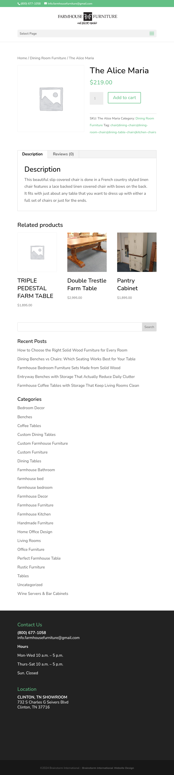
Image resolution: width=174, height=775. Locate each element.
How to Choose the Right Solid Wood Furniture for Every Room (72, 350)
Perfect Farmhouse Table (39, 558)
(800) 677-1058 (31, 632)
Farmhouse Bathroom (36, 470)
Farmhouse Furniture (35, 505)
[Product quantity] (96, 98)
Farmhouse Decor (32, 496)
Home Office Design (34, 532)
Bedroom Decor (31, 408)
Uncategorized (30, 584)
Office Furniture (30, 549)
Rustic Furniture (31, 567)
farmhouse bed (30, 478)
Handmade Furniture (35, 523)
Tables (23, 576)
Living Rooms (29, 540)
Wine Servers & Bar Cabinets (42, 593)
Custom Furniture (32, 452)
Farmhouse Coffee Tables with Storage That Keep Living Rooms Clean (78, 385)
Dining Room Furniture (48, 58)
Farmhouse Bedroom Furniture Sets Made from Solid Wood (69, 368)
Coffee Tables (29, 425)
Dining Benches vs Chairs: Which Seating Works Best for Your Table (76, 359)
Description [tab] (32, 154)
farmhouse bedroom (35, 487)
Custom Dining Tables (36, 434)
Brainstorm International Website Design (108, 768)
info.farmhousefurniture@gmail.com (48, 637)
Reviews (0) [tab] (63, 154)
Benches (24, 417)
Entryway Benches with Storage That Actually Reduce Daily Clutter (76, 376)
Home (22, 58)
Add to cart (124, 98)
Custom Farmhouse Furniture (42, 443)
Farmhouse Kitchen (34, 514)
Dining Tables (29, 461)
